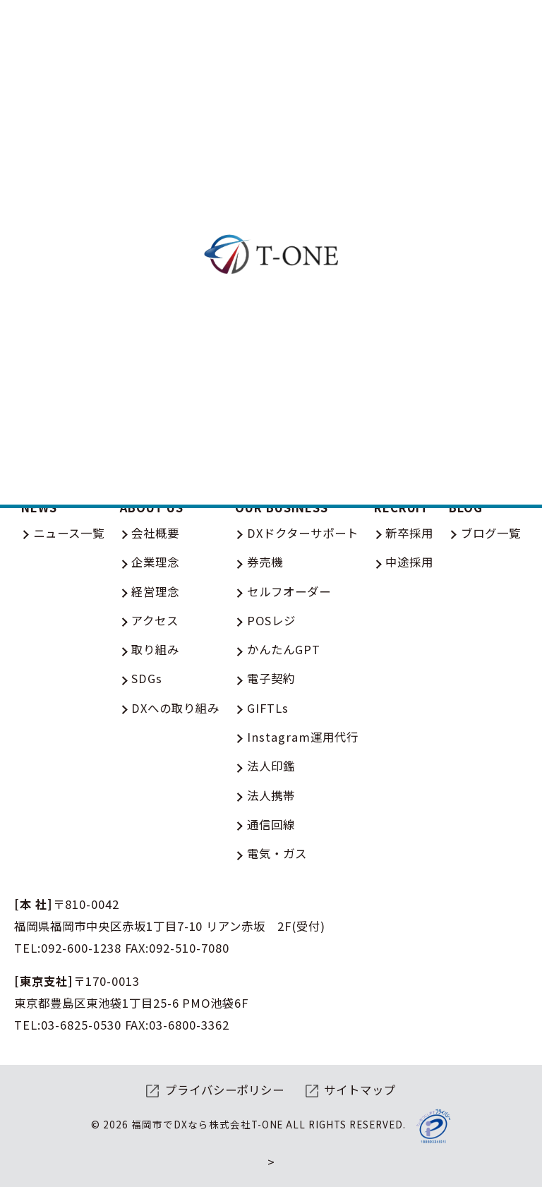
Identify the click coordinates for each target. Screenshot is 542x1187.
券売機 (265, 561)
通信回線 (271, 824)
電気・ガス (277, 853)
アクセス (155, 620)
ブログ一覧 (491, 532)
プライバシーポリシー (225, 1089)
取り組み (155, 649)
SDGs (146, 678)
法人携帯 (271, 795)
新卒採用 (409, 532)
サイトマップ (360, 1089)
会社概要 (155, 532)
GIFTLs (268, 707)
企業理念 (155, 561)
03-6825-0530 (81, 1024)
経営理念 (155, 591)
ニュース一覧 (68, 532)
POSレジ (271, 620)
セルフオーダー (289, 591)
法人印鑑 (271, 765)
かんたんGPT (283, 649)
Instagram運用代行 (303, 736)
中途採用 (409, 561)
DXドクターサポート (303, 532)
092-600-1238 (81, 947)
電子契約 (271, 678)
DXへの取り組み (175, 707)
